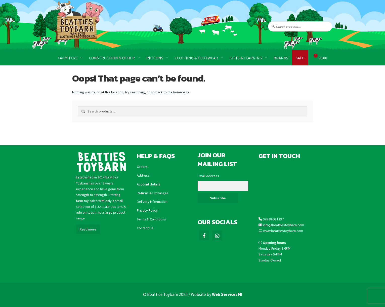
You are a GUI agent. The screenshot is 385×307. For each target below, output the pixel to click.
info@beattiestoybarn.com (283, 225)
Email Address (208, 176)
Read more (88, 229)
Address (143, 175)
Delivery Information (152, 201)
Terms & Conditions (151, 219)
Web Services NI (227, 294)
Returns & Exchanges (152, 193)
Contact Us (145, 228)
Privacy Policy (147, 210)
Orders (142, 166)
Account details (148, 184)
